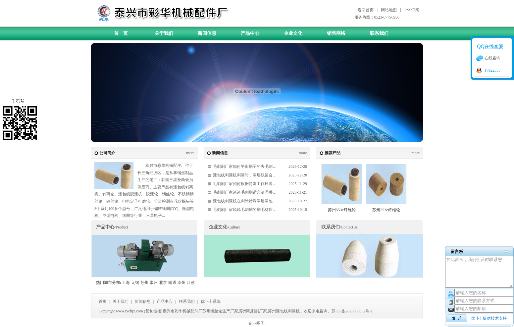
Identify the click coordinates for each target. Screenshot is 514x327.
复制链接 (153, 311)
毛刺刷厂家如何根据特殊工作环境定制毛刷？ (246, 183)
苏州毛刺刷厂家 (253, 311)
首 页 (121, 33)
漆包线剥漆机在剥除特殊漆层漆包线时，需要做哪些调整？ (246, 201)
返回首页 (366, 10)
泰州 (181, 282)
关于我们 (164, 33)
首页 (103, 301)
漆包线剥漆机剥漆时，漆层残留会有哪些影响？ (246, 175)
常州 (154, 282)
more (190, 153)
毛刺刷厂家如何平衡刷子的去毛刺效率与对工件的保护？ (246, 166)
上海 (126, 282)
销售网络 (336, 33)
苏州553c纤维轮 (341, 210)
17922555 (492, 70)
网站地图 (389, 10)
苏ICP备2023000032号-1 (352, 311)
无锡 (135, 282)
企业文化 (293, 33)
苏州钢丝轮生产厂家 (220, 311)
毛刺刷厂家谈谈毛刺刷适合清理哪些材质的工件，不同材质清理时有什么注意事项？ (246, 192)
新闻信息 (207, 33)
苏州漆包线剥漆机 (284, 311)
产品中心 (250, 33)
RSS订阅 (411, 10)
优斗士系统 (211, 301)
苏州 (144, 282)
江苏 (191, 282)
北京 (163, 282)
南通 (172, 282)
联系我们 (379, 33)
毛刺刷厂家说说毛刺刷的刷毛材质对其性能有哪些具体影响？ (246, 209)
